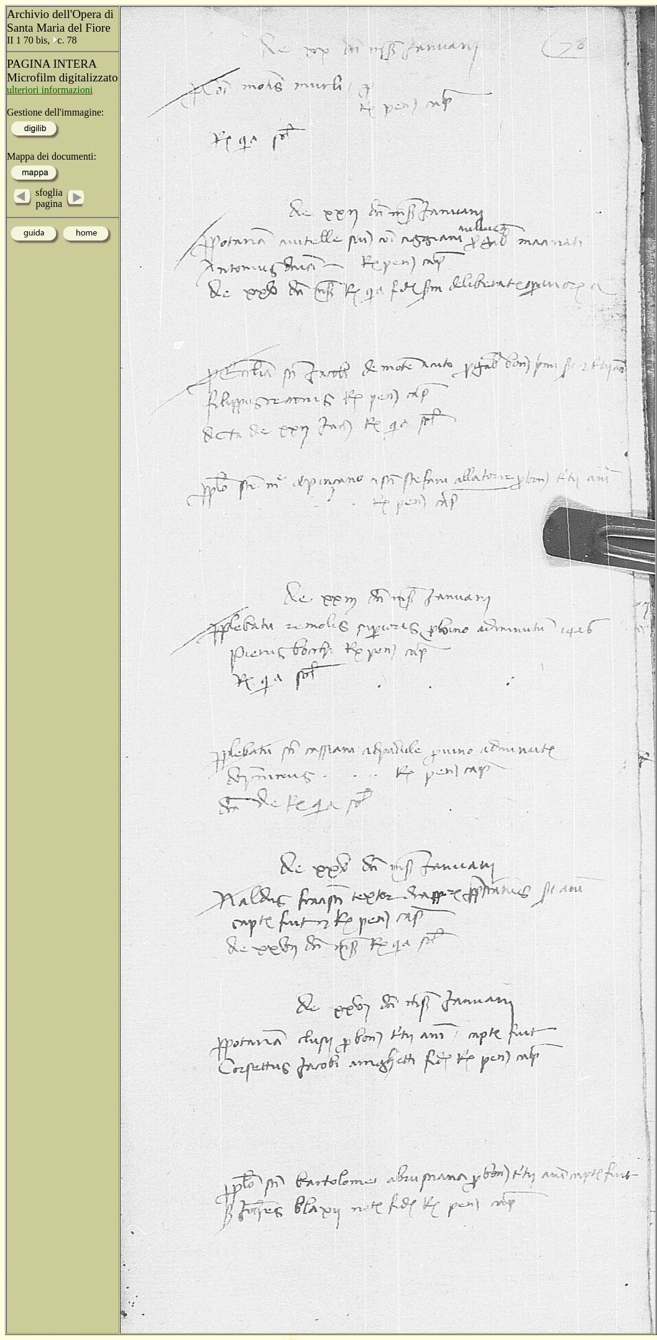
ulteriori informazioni (50, 90)
